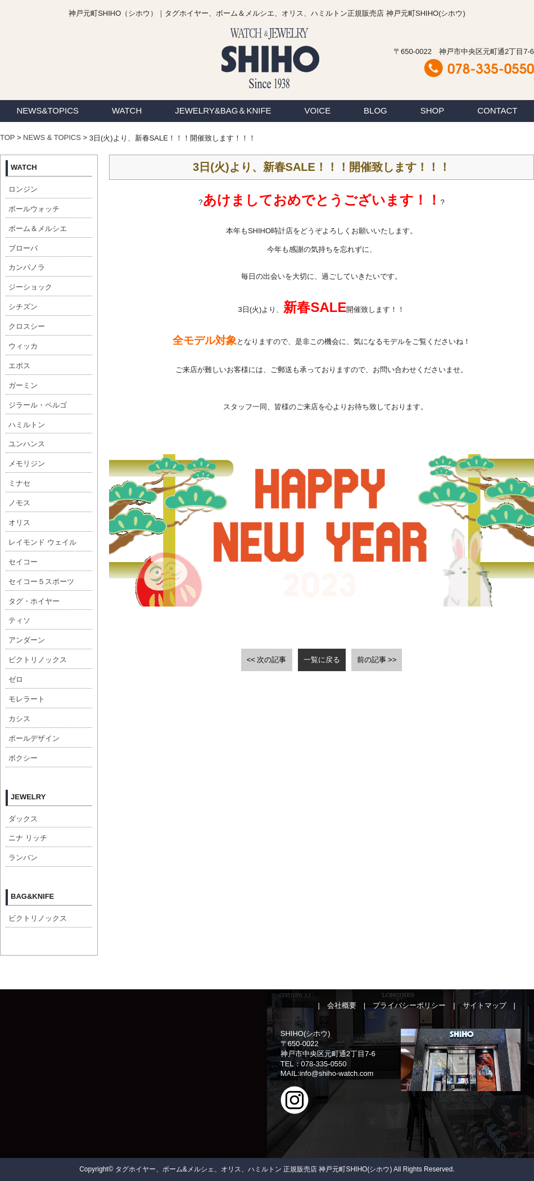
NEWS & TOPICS (52, 137)
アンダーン (26, 640)
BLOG (375, 110)
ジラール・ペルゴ (37, 405)
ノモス (19, 503)
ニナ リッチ (27, 838)
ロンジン (23, 189)
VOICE (318, 110)
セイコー (23, 562)
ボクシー (23, 758)
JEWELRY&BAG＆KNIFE (223, 110)
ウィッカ (23, 346)
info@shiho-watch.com (337, 1073)
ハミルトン (26, 424)
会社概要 (341, 1005)
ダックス (23, 819)
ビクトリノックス (37, 659)
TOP (7, 137)
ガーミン (23, 385)
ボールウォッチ (34, 209)
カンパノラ (26, 267)
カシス (19, 718)
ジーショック (30, 287)
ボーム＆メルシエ (37, 228)
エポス (19, 365)
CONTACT (497, 110)
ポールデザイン (34, 738)
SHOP (432, 110)
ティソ (19, 620)
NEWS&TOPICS (47, 110)
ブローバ (23, 248)
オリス (19, 522)
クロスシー (26, 326)
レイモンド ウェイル (42, 542)
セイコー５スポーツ (41, 581)
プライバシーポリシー (409, 1005)
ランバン (23, 857)
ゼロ (15, 679)
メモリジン (26, 463)
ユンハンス (26, 444)
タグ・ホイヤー (34, 601)
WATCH (127, 110)
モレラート (26, 699)
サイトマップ (484, 1005)
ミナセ (19, 483)
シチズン (23, 306)
